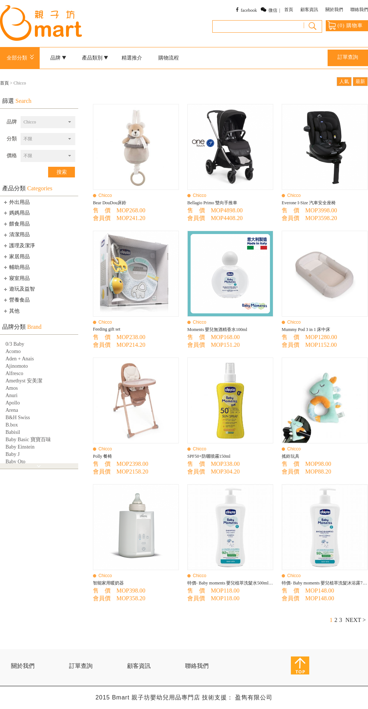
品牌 (58, 58)
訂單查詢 (348, 57)
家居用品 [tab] (16, 256)
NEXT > (356, 620)
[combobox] (48, 122)
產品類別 (95, 58)
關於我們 (334, 9)
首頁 (288, 9)
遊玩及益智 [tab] (19, 289)
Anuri (12, 395)
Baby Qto (15, 461)
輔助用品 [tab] (16, 267)
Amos (12, 388)
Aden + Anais (20, 358)
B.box (12, 425)
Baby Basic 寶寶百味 (28, 439)
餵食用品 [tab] (16, 224)
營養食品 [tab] (16, 300)
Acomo (13, 351)
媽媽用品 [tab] (16, 213)
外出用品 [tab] (16, 202)
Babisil (13, 432)
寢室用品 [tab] (16, 278)
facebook (249, 10)
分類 (12, 138)
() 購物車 (345, 25)
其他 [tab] (11, 311)
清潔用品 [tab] (16, 235)
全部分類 (21, 58)
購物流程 (168, 58)
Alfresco (14, 373)
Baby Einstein (20, 447)
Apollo (13, 403)
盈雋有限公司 (254, 697)
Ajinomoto (17, 366)
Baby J (13, 454)
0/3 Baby (15, 344)
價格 (12, 155)
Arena (12, 410)
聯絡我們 (359, 9)
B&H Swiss (18, 417)
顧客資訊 (309, 9)
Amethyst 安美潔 (24, 381)
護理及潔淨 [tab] (19, 245)
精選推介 (132, 58)
